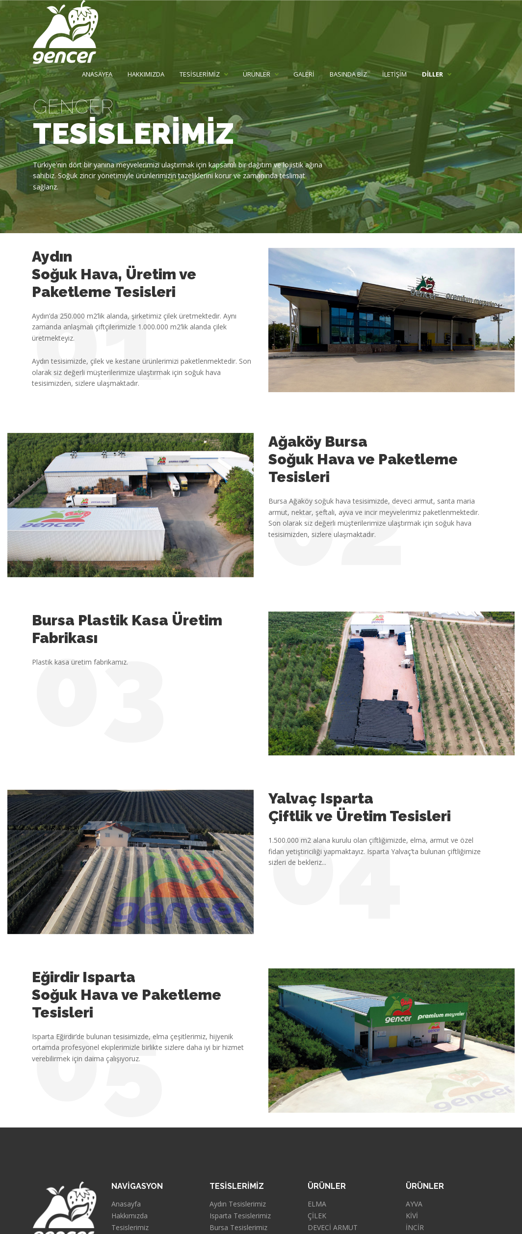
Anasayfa (126, 1204)
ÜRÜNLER (256, 74)
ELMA (317, 1204)
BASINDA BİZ (348, 74)
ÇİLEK (317, 1215)
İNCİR (415, 1227)
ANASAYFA (97, 74)
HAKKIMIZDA (146, 74)
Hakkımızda (129, 1215)
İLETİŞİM (394, 74)
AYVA (414, 1204)
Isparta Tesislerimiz (240, 1215)
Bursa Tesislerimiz (238, 1227)
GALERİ (303, 74)
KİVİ (412, 1215)
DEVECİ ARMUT (333, 1227)
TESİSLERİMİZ (200, 74)
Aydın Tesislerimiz (237, 1204)
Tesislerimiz (130, 1227)
